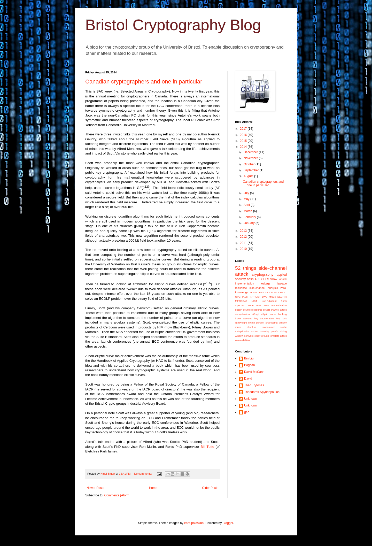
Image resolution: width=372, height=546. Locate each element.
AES (257, 279)
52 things (245, 268)
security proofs (269, 331)
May (247, 199)
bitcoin (238, 309)
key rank (281, 318)
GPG (238, 296)
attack (283, 279)
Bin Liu (249, 358)
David (248, 378)
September (252, 170)
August (249, 176)
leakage (265, 283)
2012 (244, 237)
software (248, 335)
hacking (282, 314)
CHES (265, 279)
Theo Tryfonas (254, 385)
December (251, 152)
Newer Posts (95, 488)
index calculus (243, 318)
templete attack (278, 335)
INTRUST (255, 296)
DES (261, 292)
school (255, 331)
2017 (244, 128)
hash (250, 279)
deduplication (242, 314)
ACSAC (254, 292)
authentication (279, 305)
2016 (244, 135)
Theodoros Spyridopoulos (262, 392)
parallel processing (267, 322)
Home (153, 488)
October (249, 164)
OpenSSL (240, 305)
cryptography (262, 274)
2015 (244, 141)
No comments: (143, 473)
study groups (261, 335)
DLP (267, 292)
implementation (244, 283)
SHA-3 (274, 279)
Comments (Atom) (116, 495)
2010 (244, 249)
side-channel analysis (263, 287)
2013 (244, 231)
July (247, 193)
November (251, 158)
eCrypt (255, 314)
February (250, 217)
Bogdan (249, 365)
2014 (244, 147)
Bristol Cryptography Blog (173, 25)
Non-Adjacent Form (274, 300)
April (247, 205)
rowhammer (268, 327)
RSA (258, 305)
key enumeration (264, 318)
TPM (266, 305)
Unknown (250, 399)
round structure (245, 327)
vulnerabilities (242, 340)
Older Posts (210, 488)
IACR (245, 296)
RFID (251, 305)
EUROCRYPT (279, 292)
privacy (283, 322)
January (249, 223)
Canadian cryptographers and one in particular (143, 81)
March (248, 211)
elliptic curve (268, 314)
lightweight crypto (245, 322)
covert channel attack (275, 309)
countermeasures (252, 309)
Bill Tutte (207, 447)
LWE (264, 296)
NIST (254, 300)
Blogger (228, 523)
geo (246, 412)
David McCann (254, 372)
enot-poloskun (194, 523)
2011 (244, 243)
